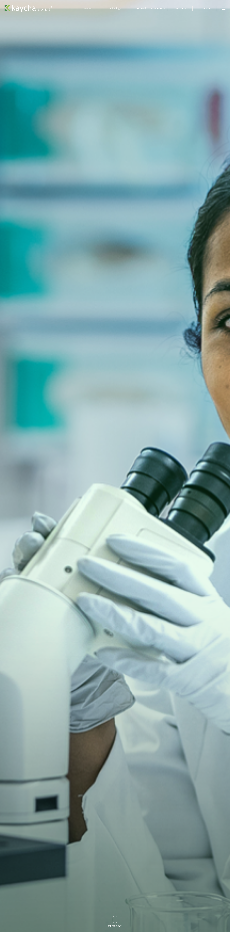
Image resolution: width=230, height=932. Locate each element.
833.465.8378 (158, 8)
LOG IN (206, 8)
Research (142, 8)
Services (88, 8)
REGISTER (181, 8)
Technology (114, 8)
